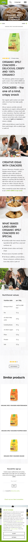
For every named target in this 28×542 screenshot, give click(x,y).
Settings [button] (14, 537)
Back (2, 23)
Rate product (14, 366)
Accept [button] (14, 533)
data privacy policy (15, 490)
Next (14, 485)
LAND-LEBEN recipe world (14, 190)
